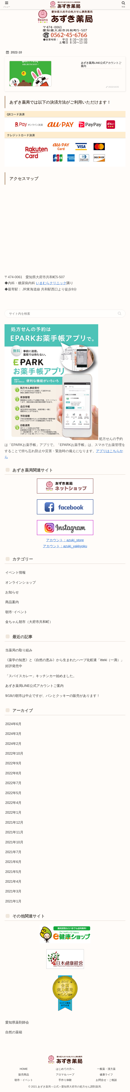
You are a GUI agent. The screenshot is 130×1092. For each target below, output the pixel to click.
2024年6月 (13, 724)
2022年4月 (13, 803)
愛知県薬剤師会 (17, 1022)
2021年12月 (14, 822)
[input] (65, 314)
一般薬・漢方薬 (106, 1069)
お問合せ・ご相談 (106, 1079)
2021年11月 (14, 832)
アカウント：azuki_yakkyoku (65, 546)
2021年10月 (14, 842)
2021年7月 (13, 852)
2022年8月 (13, 773)
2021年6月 (13, 862)
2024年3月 (13, 734)
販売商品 (23, 1074)
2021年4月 (13, 881)
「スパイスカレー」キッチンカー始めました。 (40, 676)
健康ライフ (106, 1074)
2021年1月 (13, 901)
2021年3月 (13, 891)
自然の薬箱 (13, 1032)
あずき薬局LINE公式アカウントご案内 (34, 686)
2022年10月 (14, 753)
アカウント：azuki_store (65, 540)
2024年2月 (13, 744)
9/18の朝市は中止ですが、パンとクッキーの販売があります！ (52, 696)
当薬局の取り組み (18, 650)
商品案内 (12, 602)
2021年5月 (13, 872)
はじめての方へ (65, 1069)
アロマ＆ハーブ (65, 1074)
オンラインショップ (20, 582)
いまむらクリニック (51, 283)
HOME (24, 1069)
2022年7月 (13, 783)
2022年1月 (13, 813)
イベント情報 (15, 573)
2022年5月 (13, 793)
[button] (119, 313)
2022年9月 (13, 763)
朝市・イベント (23, 1079)
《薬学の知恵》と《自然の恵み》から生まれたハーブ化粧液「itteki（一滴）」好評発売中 (64, 663)
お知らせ (12, 592)
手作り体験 (65, 1079)
